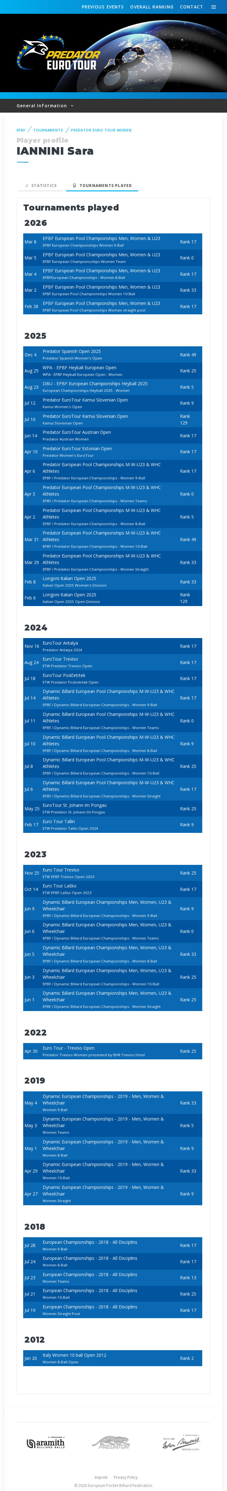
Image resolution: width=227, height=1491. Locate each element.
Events (103, 7)
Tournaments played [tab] (102, 185)
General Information (43, 106)
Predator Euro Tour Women (101, 130)
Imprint (101, 1477)
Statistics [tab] (40, 185)
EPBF (21, 130)
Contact (191, 7)
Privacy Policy (126, 1477)
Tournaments (48, 130)
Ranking (151, 7)
